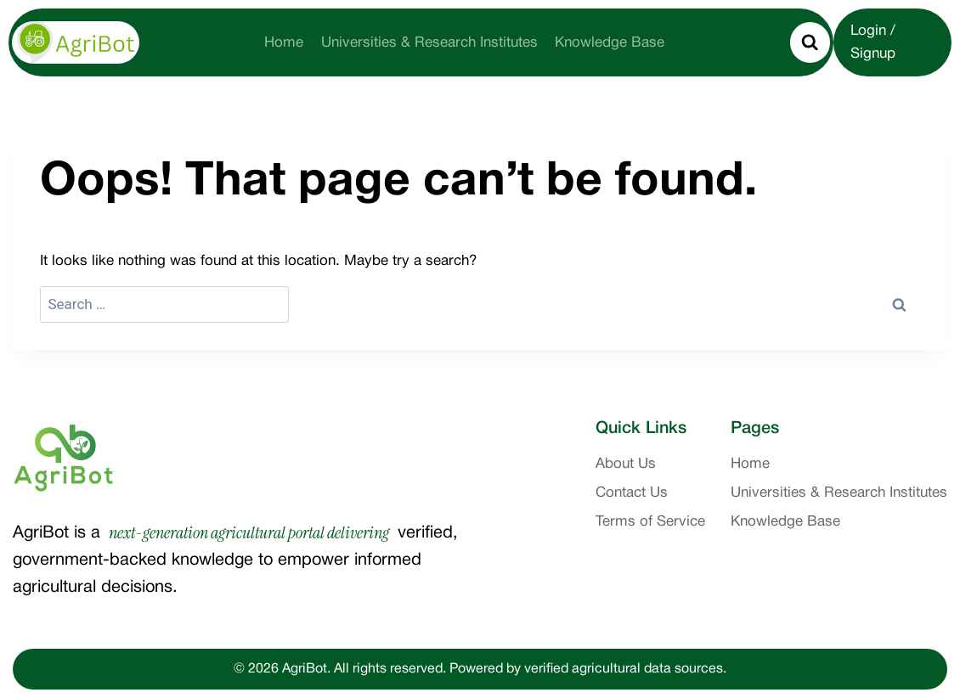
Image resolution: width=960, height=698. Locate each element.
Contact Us (632, 493)
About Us (626, 464)
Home (283, 43)
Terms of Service (650, 521)
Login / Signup (872, 42)
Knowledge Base (609, 43)
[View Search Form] (810, 42)
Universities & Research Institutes (429, 43)
